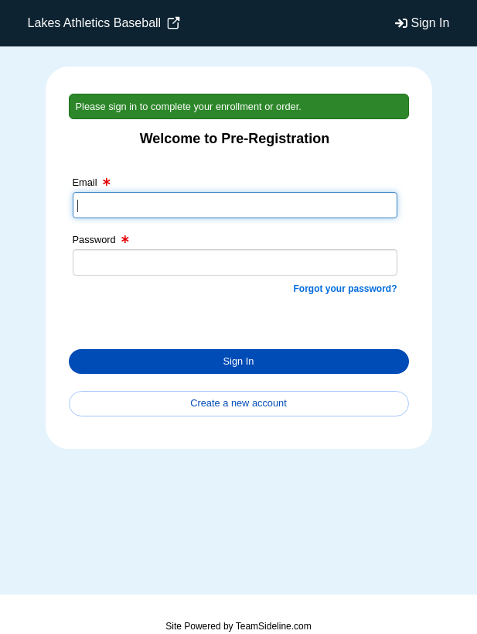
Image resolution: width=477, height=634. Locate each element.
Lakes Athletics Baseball (104, 23)
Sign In (430, 22)
